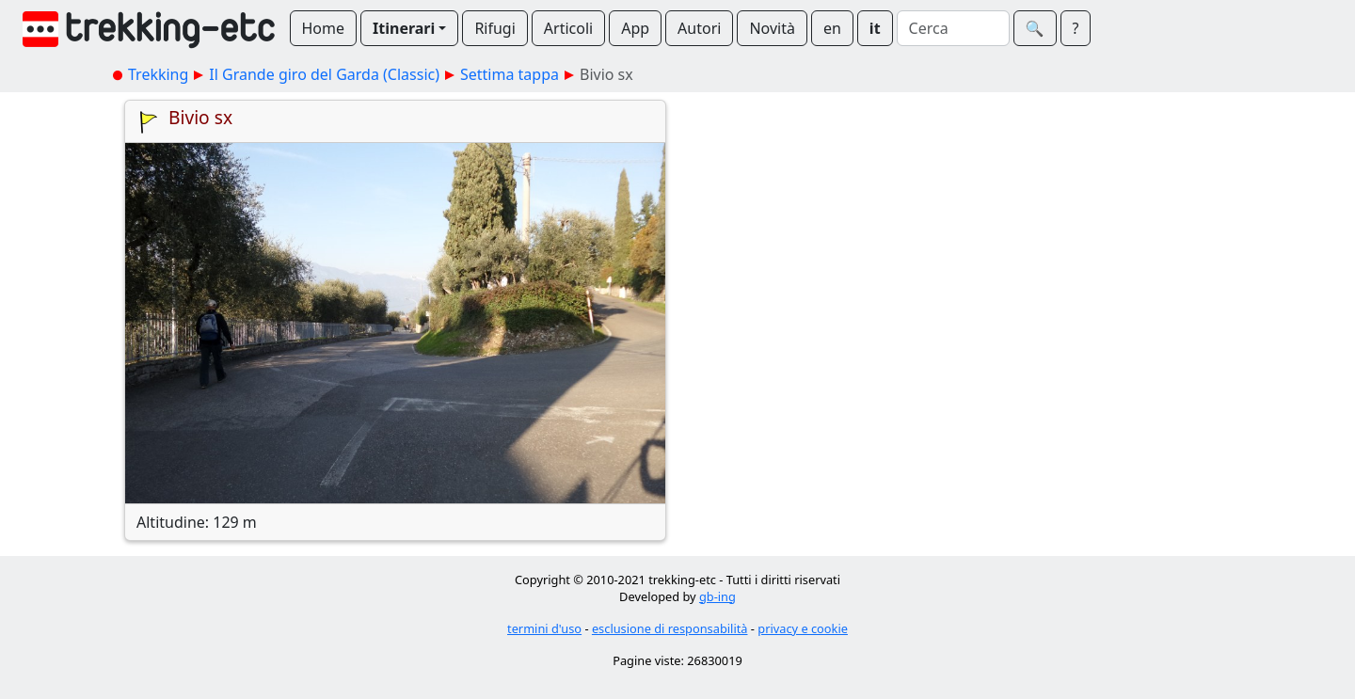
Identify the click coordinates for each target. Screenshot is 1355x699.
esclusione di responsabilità (670, 628)
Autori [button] (699, 28)
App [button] (635, 28)
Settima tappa (509, 74)
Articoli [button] (568, 28)
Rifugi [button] (494, 28)
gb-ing (717, 596)
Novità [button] (772, 28)
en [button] (832, 28)
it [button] (875, 28)
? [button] (1076, 28)
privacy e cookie (802, 628)
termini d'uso (544, 628)
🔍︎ (1035, 28)
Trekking (158, 74)
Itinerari (404, 28)
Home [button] (323, 28)
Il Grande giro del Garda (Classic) (324, 74)
